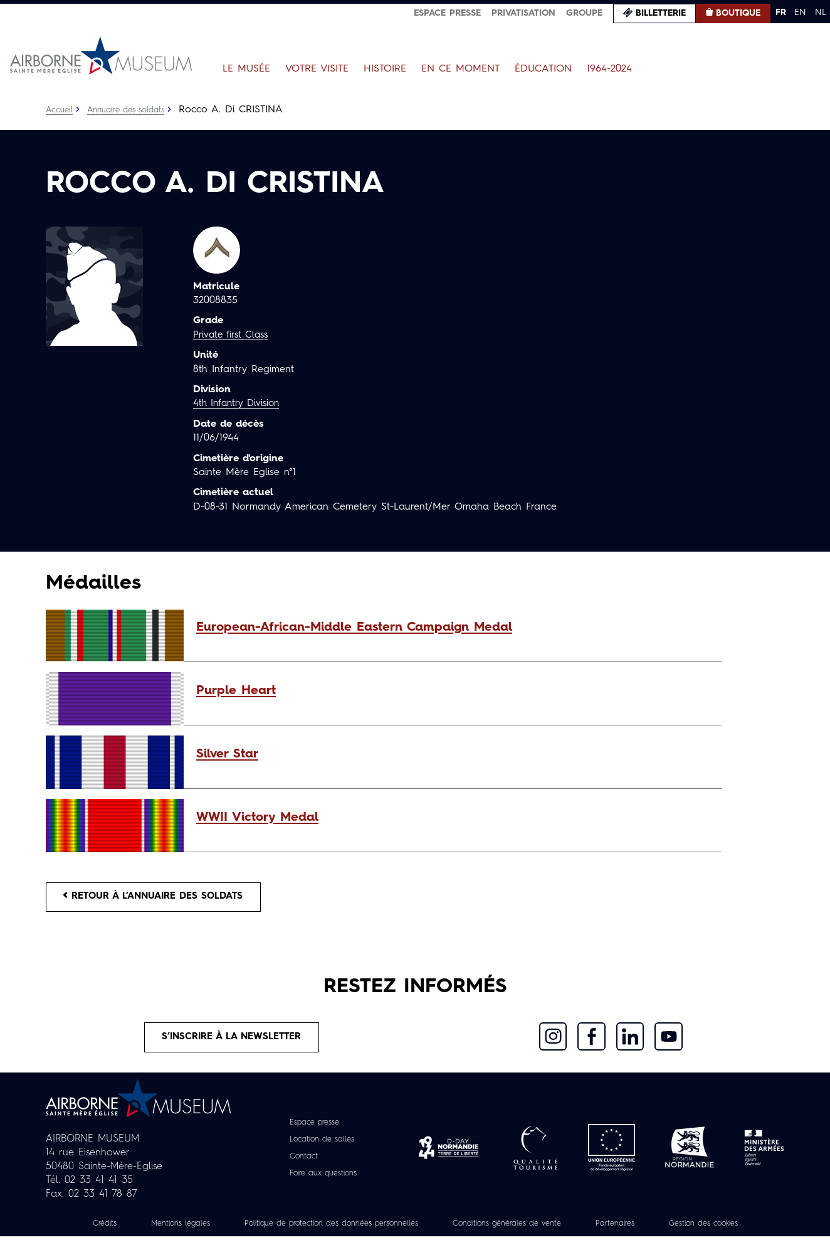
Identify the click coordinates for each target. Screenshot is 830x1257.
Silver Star (227, 754)
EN (800, 12)
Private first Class (233, 335)
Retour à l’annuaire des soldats (162, 899)
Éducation (543, 69)
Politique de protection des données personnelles (378, 1230)
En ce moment (460, 69)
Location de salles (321, 1146)
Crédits (125, 1230)
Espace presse (447, 13)
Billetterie (661, 13)
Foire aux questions (323, 1179)
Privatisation (523, 13)
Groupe (584, 13)
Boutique (738, 13)
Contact (299, 1162)
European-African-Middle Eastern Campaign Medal (354, 627)
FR (780, 12)
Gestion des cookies (415, 1243)
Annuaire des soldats (133, 109)
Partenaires (695, 1230)
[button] (453, 627)
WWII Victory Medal (257, 817)
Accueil (60, 109)
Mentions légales (208, 1230)
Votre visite (317, 69)
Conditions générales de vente (576, 1230)
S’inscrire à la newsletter (232, 1042)
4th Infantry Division (239, 403)
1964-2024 (609, 69)
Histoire (385, 69)
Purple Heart (236, 691)
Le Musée (246, 69)
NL (820, 12)
